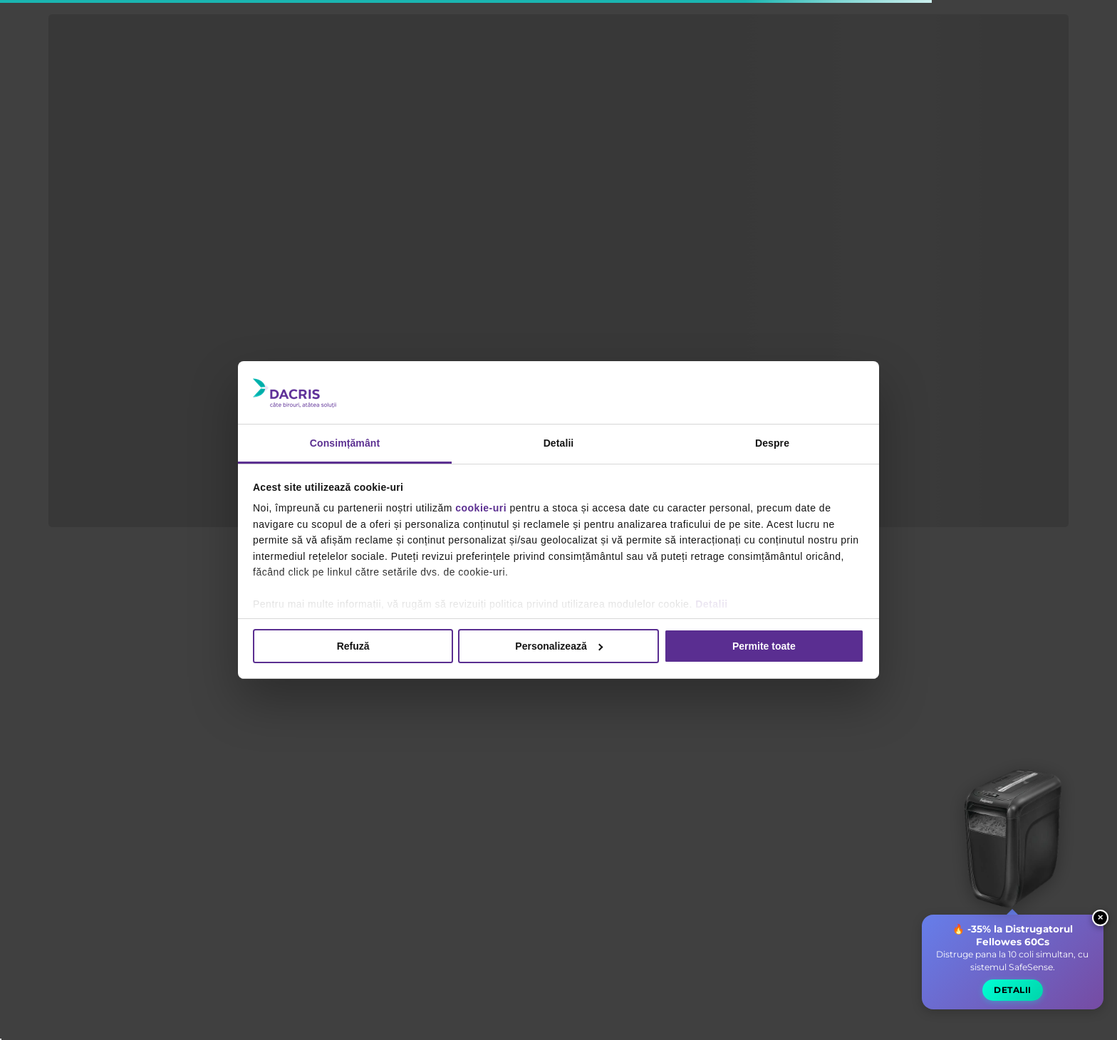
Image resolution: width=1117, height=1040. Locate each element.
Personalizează (559, 646)
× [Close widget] (1100, 934)
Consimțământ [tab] (345, 443)
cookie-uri (480, 508)
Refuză (353, 646)
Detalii (711, 604)
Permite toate (764, 646)
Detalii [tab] (559, 443)
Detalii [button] (1012, 1006)
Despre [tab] (772, 443)
